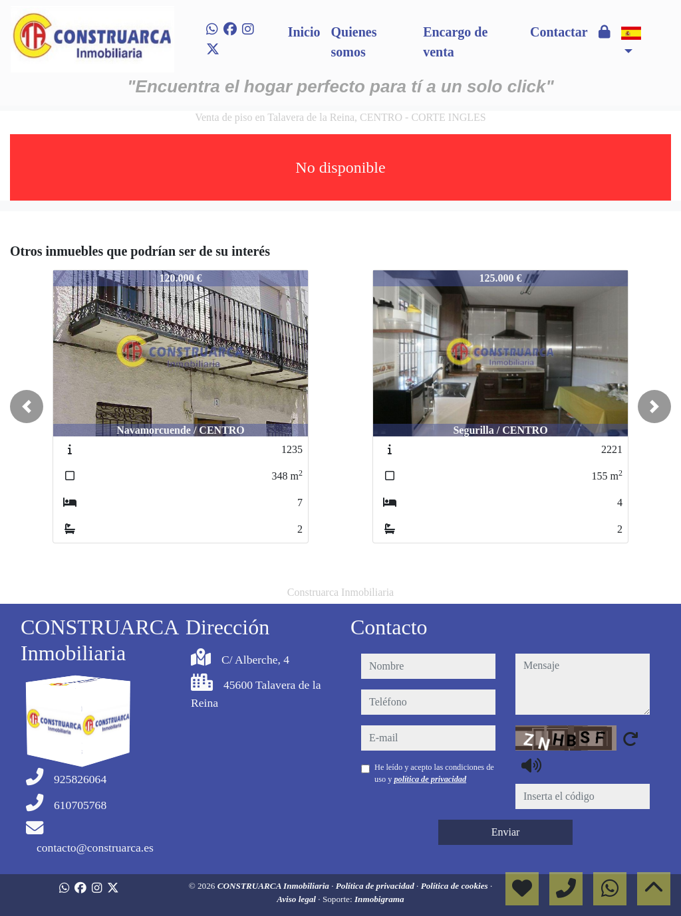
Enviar (505, 832)
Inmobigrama (379, 899)
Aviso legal (297, 899)
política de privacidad (430, 779)
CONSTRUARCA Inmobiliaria (274, 886)
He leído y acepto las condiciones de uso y (434, 773)
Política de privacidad (376, 886)
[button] (26, 406)
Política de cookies (455, 886)
